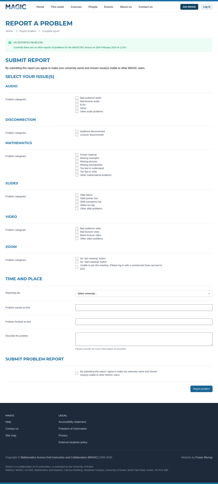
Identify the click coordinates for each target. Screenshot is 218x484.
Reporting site (12, 292)
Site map (10, 435)
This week (57, 6)
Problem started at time (17, 307)
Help (8, 421)
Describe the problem (16, 335)
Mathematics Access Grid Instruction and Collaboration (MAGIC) (59, 457)
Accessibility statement (72, 421)
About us (126, 6)
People (93, 6)
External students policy (73, 442)
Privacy (63, 435)
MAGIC (10, 31)
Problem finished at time (18, 321)
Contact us (146, 6)
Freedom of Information (73, 428)
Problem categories (15, 99)
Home (40, 6)
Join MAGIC (189, 6)
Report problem (28, 31)
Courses (76, 6)
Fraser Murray (204, 457)
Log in (206, 6)
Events (108, 6)
